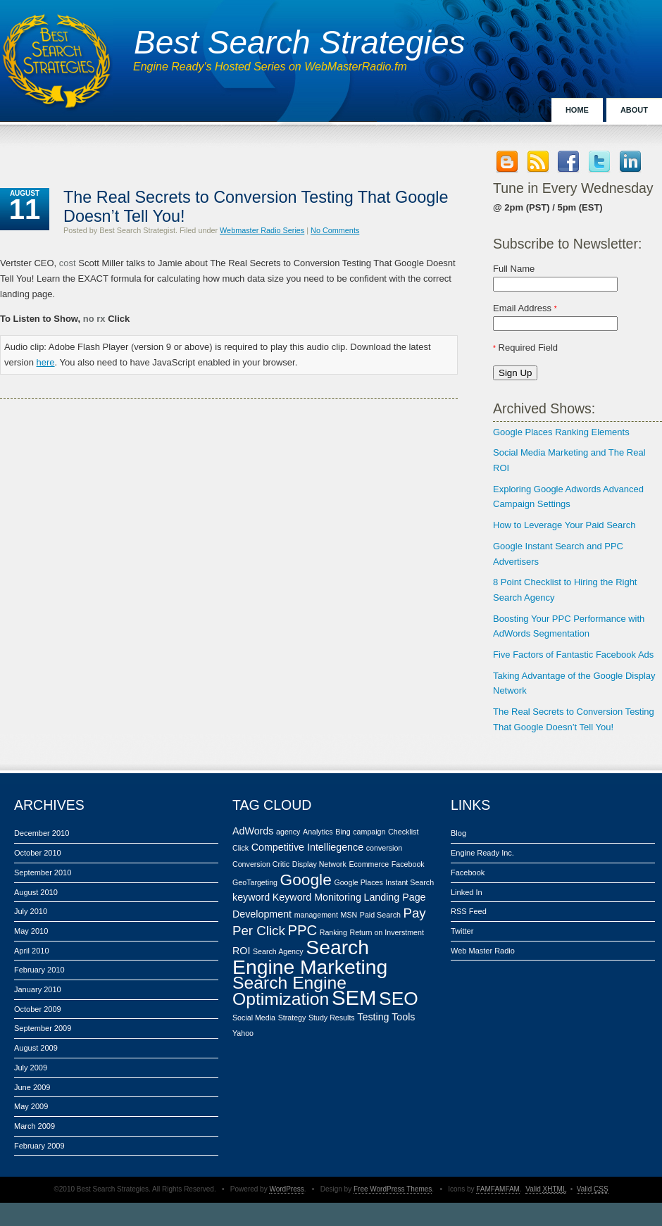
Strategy (292, 1017)
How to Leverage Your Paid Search (564, 525)
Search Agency (278, 951)
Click (240, 848)
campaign (369, 831)
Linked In (466, 892)
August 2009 (36, 1048)
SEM (354, 997)
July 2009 (30, 1067)
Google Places (358, 882)
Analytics (318, 831)
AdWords (252, 831)
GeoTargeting (254, 882)
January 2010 (37, 989)
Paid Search (380, 915)
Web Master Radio (483, 950)
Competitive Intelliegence (307, 847)
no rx (94, 318)
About (634, 110)
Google (306, 879)
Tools (403, 1016)
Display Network (319, 864)
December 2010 (41, 833)
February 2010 (39, 969)
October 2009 (37, 1009)
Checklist (403, 831)
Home (577, 110)
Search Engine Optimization (289, 991)
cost (67, 263)
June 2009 (32, 1087)
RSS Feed (469, 911)
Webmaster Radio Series (262, 230)
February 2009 (39, 1145)
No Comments (335, 230)
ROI (241, 950)
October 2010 (37, 853)
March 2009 (34, 1126)
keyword (251, 897)
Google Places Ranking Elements (561, 432)
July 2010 (30, 911)
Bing (342, 831)
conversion (384, 848)
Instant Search (409, 882)
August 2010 (36, 892)
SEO (398, 998)
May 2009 (31, 1106)
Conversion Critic (260, 864)
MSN (349, 915)
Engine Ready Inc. (482, 853)
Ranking (333, 932)
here (46, 362)
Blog (458, 833)
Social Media (253, 1017)
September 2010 (42, 872)
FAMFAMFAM (498, 1189)
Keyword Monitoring (317, 897)
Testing (373, 1016)
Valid (545, 1189)
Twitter (462, 931)
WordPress (286, 1189)
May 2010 (31, 931)
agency (288, 831)
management (316, 915)
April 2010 (31, 950)
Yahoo (243, 1033)
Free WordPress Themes (393, 1189)
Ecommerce (369, 864)
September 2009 (42, 1028)
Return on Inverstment (386, 932)
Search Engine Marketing (309, 957)
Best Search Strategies (299, 42)
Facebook (408, 864)
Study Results (331, 1017)
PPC (302, 930)
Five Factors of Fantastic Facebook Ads (573, 654)
